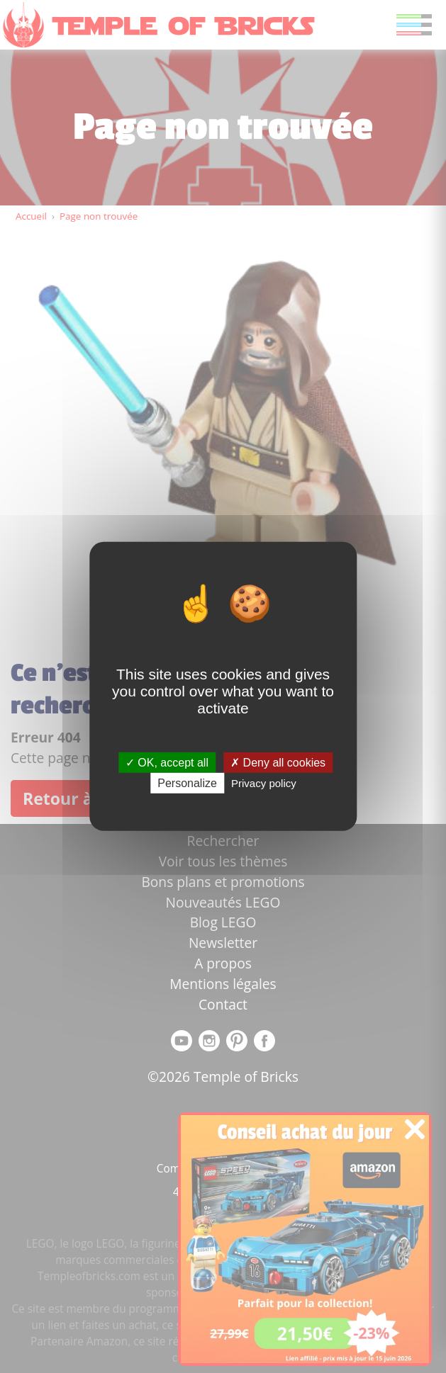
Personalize (187, 783)
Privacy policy (263, 783)
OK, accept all (167, 763)
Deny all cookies (277, 763)
